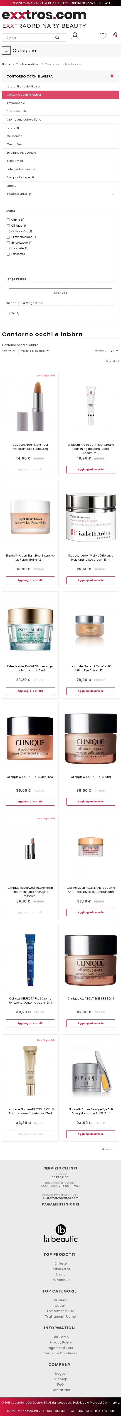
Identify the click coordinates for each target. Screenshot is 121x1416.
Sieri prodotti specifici (21, 177)
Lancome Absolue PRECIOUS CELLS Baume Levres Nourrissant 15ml (30, 1111)
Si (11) (15, 313)
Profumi (60, 1300)
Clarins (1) (17, 219)
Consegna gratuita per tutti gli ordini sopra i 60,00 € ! (60, 3)
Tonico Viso (15, 161)
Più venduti (60, 1280)
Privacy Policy (60, 1342)
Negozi (60, 1373)
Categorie (24, 50)
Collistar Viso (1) (21, 231)
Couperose (14, 136)
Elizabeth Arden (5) (23, 237)
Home (6, 64)
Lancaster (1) (19, 248)
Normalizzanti (16, 111)
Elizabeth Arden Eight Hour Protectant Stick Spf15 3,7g (30, 447)
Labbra (12, 186)
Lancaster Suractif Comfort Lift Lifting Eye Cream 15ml (91, 668)
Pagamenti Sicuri (60, 1348)
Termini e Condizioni (60, 1353)
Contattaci (61, 1390)
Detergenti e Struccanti (22, 169)
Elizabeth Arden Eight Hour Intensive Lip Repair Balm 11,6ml (30, 558)
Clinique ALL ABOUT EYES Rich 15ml (30, 777)
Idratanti (13, 128)
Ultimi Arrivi (61, 1269)
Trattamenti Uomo (60, 1316)
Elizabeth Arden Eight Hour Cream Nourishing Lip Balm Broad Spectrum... (91, 449)
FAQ (60, 1384)
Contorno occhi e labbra (24, 95)
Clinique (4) (18, 225)
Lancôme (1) (19, 254)
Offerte (60, 1263)
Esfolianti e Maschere (21, 153)
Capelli (60, 1305)
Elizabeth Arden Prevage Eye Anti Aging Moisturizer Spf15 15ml (91, 1111)
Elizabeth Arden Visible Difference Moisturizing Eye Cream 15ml (90, 558)
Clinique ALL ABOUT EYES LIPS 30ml (91, 998)
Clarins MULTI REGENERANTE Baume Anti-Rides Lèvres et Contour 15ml (91, 890)
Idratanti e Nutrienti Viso (23, 86)
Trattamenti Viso (60, 1311)
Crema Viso (15, 144)
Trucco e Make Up (19, 194)
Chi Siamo (60, 1337)
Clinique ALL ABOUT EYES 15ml (91, 777)
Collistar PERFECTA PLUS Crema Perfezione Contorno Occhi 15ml (30, 1001)
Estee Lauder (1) (21, 242)
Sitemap (60, 1379)
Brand (61, 1274)
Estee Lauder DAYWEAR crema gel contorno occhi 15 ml (30, 668)
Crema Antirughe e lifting (24, 119)
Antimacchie (16, 103)
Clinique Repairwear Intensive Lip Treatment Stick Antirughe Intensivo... (30, 892)
